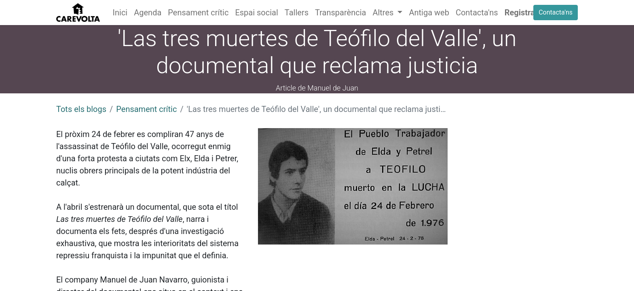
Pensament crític (146, 109)
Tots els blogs (81, 109)
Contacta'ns (556, 12)
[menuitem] (120, 12)
